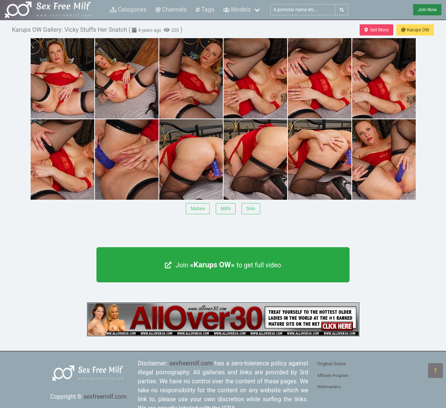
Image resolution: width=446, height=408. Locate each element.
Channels (171, 9)
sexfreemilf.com (105, 396)
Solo (250, 208)
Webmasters (329, 386)
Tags (205, 9)
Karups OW (415, 30)
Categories (128, 9)
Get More (376, 30)
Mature (198, 208)
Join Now (427, 9)
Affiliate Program (333, 375)
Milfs (226, 208)
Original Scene (331, 363)
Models (236, 9)
